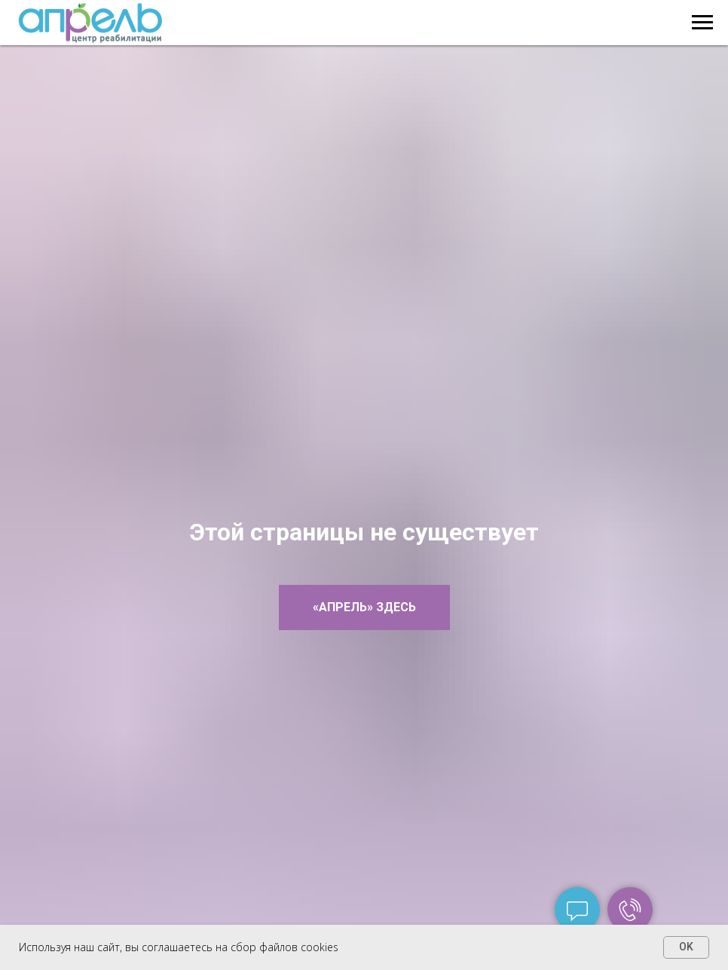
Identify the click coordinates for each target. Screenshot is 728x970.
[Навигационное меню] (702, 22)
